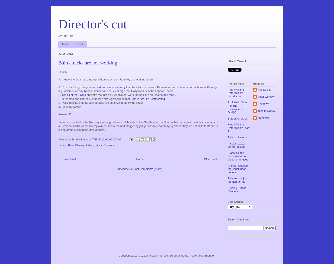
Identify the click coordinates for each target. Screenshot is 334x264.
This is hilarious (237, 137)
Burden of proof (237, 118)
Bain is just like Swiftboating (148, 99)
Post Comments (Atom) (147, 169)
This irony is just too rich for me (238, 180)
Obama (79, 145)
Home (65, 44)
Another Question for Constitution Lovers (238, 169)
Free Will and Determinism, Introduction (236, 93)
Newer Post (69, 159)
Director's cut (92, 24)
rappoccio (263, 118)
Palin (89, 145)
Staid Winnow (266, 96)
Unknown (263, 103)
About (80, 44)
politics (98, 145)
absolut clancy (266, 110)
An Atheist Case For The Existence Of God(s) (238, 107)
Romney (109, 145)
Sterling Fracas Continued (237, 189)
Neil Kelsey (264, 89)
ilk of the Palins (76, 94)
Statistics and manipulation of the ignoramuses (238, 156)
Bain (71, 145)
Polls (65, 102)
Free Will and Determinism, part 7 (239, 128)
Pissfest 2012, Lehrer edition (236, 145)
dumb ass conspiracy (112, 87)
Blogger (210, 255)
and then (169, 94)
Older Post (210, 159)
